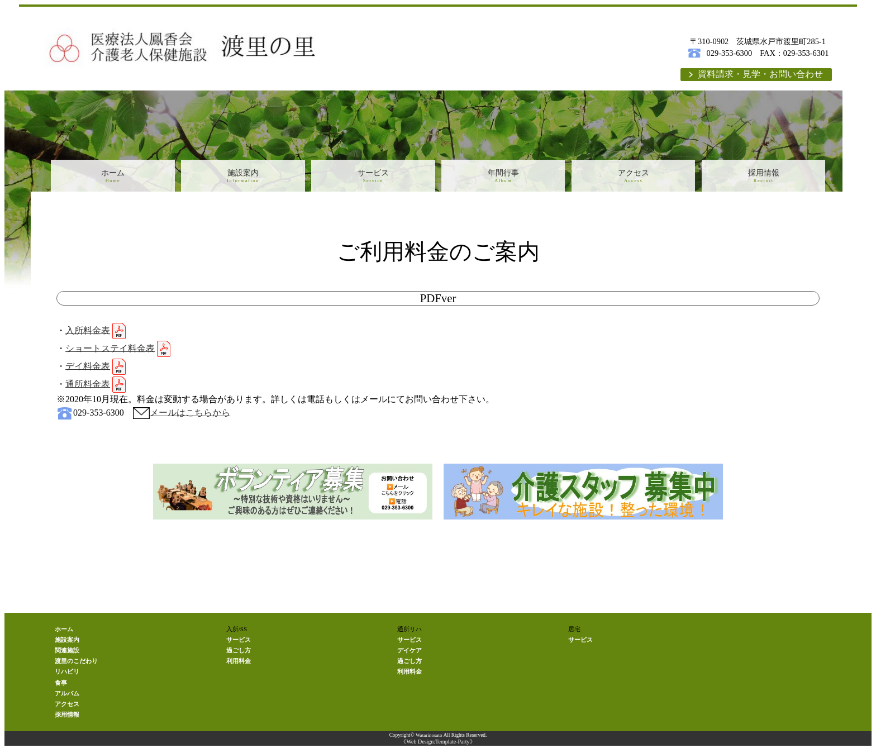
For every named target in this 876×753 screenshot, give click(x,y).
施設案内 (242, 177)
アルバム (67, 696)
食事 (61, 685)
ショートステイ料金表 (110, 350)
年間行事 (503, 177)
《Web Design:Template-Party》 (438, 744)
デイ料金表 (87, 368)
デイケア (409, 653)
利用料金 (238, 663)
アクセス (633, 177)
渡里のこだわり (76, 663)
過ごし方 (238, 653)
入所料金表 (87, 332)
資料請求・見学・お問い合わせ (760, 75)
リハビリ (67, 674)
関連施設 (67, 653)
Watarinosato (428, 738)
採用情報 (763, 177)
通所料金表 (87, 386)
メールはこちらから (190, 415)
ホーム (112, 177)
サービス (373, 177)
